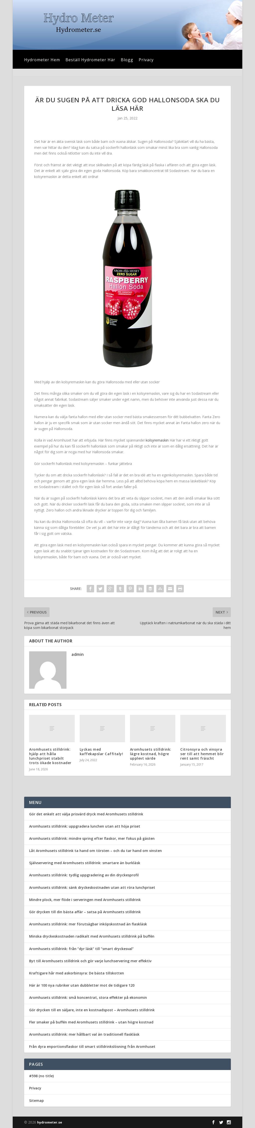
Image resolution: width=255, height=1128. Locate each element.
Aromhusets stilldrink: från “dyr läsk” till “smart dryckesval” (81, 948)
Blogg (127, 60)
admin (77, 654)
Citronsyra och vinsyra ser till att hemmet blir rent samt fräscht (202, 754)
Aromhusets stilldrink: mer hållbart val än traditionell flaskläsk (84, 1034)
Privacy (146, 60)
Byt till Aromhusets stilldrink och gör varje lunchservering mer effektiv (90, 961)
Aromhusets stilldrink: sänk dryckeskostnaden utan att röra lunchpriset (92, 887)
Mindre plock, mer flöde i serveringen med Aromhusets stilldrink (85, 899)
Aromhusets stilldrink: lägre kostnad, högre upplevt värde (150, 754)
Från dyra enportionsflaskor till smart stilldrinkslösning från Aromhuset (92, 1046)
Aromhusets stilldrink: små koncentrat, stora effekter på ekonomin (88, 997)
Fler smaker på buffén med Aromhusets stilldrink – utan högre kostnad (91, 1022)
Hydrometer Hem (42, 60)
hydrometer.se (49, 1122)
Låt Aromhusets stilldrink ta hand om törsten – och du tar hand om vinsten (95, 850)
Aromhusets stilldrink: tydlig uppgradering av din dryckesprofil (84, 875)
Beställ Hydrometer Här (90, 60)
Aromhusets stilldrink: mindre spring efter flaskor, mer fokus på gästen (92, 838)
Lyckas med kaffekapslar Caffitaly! (101, 751)
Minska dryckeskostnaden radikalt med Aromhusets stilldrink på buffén (91, 936)
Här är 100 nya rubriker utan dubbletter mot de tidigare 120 (81, 985)
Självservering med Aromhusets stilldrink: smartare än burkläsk (84, 862)
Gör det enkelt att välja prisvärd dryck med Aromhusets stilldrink (86, 814)
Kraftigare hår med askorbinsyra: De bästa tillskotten (76, 973)
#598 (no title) (41, 1075)
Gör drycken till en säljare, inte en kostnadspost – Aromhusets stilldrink (92, 1010)
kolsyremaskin (157, 440)
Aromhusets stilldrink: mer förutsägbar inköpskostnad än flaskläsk (88, 924)
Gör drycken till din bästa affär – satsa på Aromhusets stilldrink (85, 911)
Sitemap (36, 1100)
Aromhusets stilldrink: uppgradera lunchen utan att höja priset (84, 826)
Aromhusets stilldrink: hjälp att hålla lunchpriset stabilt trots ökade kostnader (50, 756)
